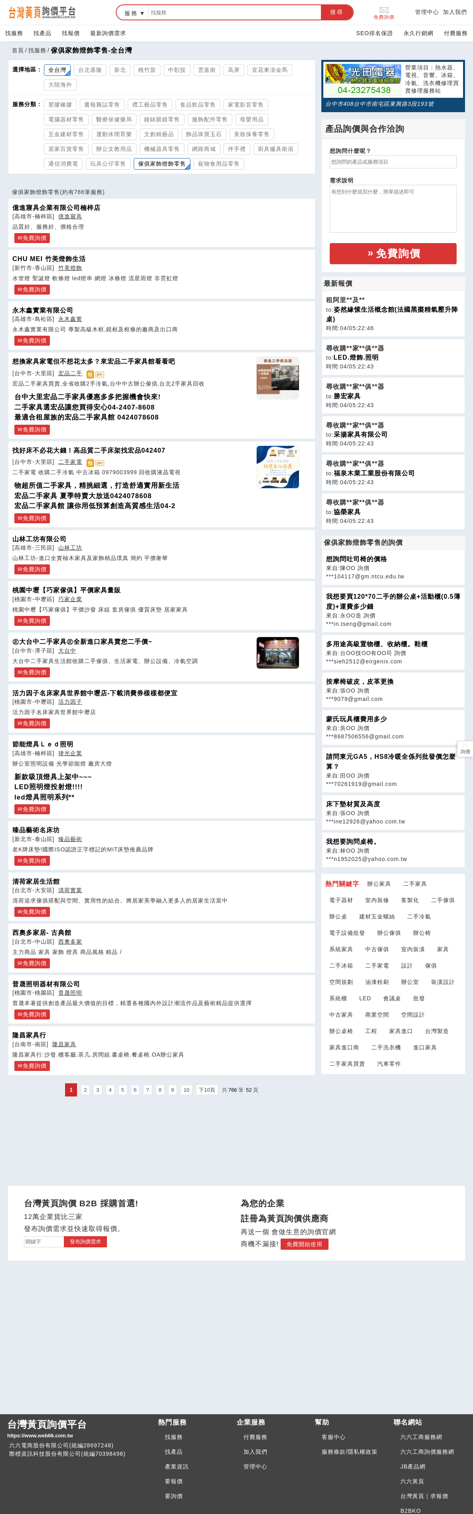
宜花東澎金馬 (270, 70)
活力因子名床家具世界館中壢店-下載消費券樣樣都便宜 (95, 693)
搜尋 (337, 12)
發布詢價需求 (85, 1242)
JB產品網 (413, 1466)
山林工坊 (70, 547)
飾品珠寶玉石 (204, 134)
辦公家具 (379, 884)
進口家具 (425, 1047)
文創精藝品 (159, 134)
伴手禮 (237, 149)
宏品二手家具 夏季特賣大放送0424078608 (83, 496)
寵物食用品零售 (219, 163)
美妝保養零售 (252, 134)
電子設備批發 (347, 933)
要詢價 (174, 1496)
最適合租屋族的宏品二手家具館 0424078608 (86, 417)
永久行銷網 (418, 33)
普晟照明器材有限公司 (46, 984)
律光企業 (70, 753)
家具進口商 (344, 1047)
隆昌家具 (64, 1044)
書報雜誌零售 (102, 104)
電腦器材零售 (66, 119)
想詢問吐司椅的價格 (356, 559)
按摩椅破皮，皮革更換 (360, 681)
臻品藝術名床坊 (36, 829)
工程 (371, 1031)
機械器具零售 (162, 149)
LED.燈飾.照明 (356, 357)
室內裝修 (377, 900)
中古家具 (341, 1014)
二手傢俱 (443, 900)
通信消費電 (63, 163)
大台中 (67, 650)
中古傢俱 (377, 949)
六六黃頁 (412, 1481)
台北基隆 (90, 70)
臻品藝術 (70, 839)
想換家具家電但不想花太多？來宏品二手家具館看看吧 (93, 361)
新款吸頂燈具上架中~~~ (53, 777)
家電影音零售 (246, 104)
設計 (407, 965)
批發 (419, 998)
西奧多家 (70, 941)
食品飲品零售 (198, 104)
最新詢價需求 (108, 33)
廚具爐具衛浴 (276, 149)
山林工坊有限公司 (39, 538)
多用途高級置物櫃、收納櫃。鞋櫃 (377, 644)
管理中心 (427, 12)
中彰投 (177, 70)
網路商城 (204, 149)
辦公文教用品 (114, 149)
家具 (443, 949)
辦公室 (410, 982)
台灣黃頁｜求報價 (424, 1496)
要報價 (174, 1481)
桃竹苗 (147, 70)
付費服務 (456, 33)
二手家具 (415, 884)
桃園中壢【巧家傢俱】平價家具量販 (66, 590)
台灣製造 (437, 1031)
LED (365, 998)
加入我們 (455, 12)
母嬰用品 (252, 119)
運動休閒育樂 (114, 134)
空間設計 (413, 1014)
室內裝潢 (413, 949)
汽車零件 (389, 1064)
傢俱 (431, 965)
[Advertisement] (393, 1125)
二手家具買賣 (347, 1064)
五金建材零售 (66, 134)
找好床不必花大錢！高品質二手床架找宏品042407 (89, 450)
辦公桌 (338, 916)
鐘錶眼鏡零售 (162, 119)
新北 (120, 70)
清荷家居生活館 (36, 881)
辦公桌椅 (341, 1031)
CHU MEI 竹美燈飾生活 (49, 258)
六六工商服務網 (421, 1437)
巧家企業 (70, 599)
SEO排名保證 (374, 33)
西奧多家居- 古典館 (41, 932)
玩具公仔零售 (108, 163)
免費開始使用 (305, 1244)
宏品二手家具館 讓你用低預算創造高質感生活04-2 (95, 506)
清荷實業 (70, 890)
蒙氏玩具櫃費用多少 (356, 719)
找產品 (42, 33)
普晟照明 (70, 993)
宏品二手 (70, 373)
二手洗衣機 (386, 1047)
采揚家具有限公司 (361, 434)
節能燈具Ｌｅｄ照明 (42, 744)
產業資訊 (177, 1466)
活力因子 (70, 702)
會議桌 (392, 998)
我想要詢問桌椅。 (353, 841)
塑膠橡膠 (60, 104)
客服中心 (334, 1437)
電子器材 (341, 900)
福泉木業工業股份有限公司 (374, 473)
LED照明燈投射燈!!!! (48, 787)
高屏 (234, 70)
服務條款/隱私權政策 (350, 1452)
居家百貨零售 (66, 149)
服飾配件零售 (210, 119)
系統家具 (341, 949)
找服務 (14, 33)
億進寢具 (70, 216)
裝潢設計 (443, 982)
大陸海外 (60, 84)
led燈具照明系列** (44, 797)
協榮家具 (347, 512)
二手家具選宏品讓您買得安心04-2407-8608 (84, 407)
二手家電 (70, 462)
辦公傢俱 (389, 933)
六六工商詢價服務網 (427, 1452)
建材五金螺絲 (377, 916)
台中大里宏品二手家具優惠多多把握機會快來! (87, 397)
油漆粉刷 (377, 982)
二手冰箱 (341, 965)
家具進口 (401, 1031)
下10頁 (207, 1090)
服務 (131, 13)
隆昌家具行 (29, 1035)
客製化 (410, 900)
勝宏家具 (347, 396)
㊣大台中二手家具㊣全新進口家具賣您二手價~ (82, 641)
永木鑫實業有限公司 (42, 310)
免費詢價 (384, 12)
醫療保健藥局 (114, 119)
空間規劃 (341, 982)
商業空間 (377, 1014)
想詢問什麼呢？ (351, 151)
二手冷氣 (419, 916)
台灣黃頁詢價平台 (79, 1429)
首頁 (18, 50)
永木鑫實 (70, 319)
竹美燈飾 (70, 268)
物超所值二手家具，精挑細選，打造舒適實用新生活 (97, 485)
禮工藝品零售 (150, 104)
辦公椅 (422, 933)
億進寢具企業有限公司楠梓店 (56, 207)
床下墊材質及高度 (353, 804)
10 (186, 1090)
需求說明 (342, 180)
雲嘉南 (207, 70)
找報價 (71, 33)
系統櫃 (338, 998)
